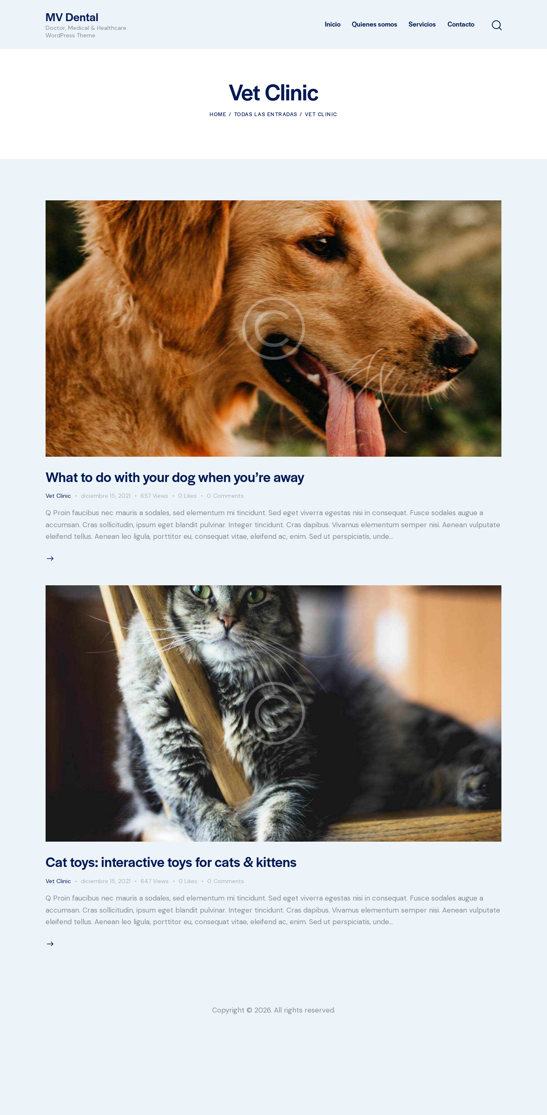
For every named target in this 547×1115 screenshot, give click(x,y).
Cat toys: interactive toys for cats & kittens (171, 861)
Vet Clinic (58, 495)
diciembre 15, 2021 (106, 495)
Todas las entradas (266, 114)
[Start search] (496, 25)
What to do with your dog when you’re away (175, 476)
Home (218, 114)
